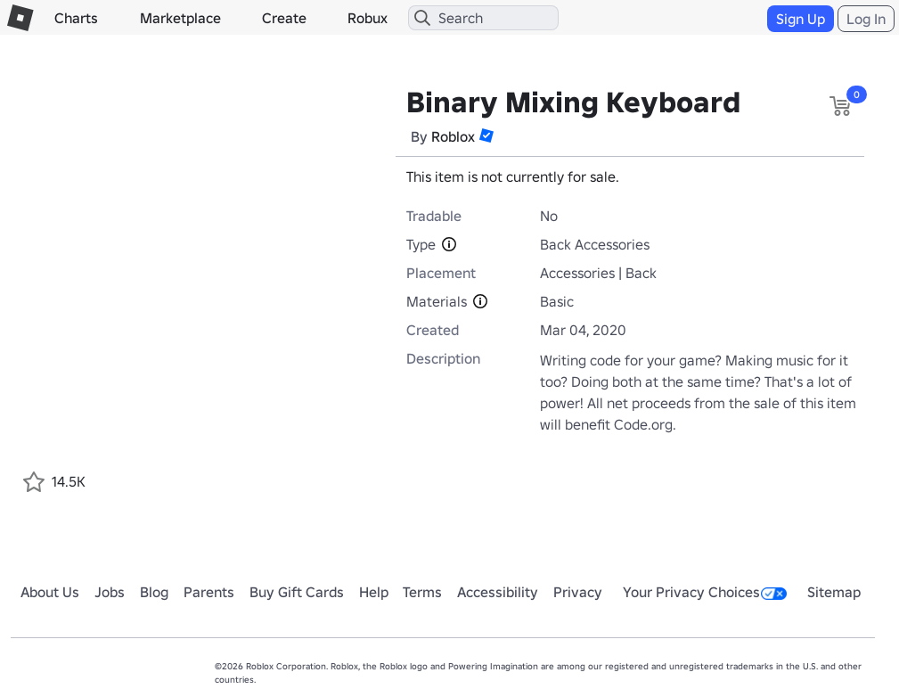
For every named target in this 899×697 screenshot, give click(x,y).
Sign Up (800, 19)
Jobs (109, 592)
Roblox (453, 136)
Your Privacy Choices (705, 592)
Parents (209, 592)
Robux (367, 18)
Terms (422, 592)
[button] (486, 135)
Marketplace (180, 18)
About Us (49, 592)
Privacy (577, 592)
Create (284, 18)
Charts (76, 18)
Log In (866, 19)
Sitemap (834, 592)
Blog (154, 592)
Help (373, 592)
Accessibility (497, 592)
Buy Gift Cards (296, 592)
